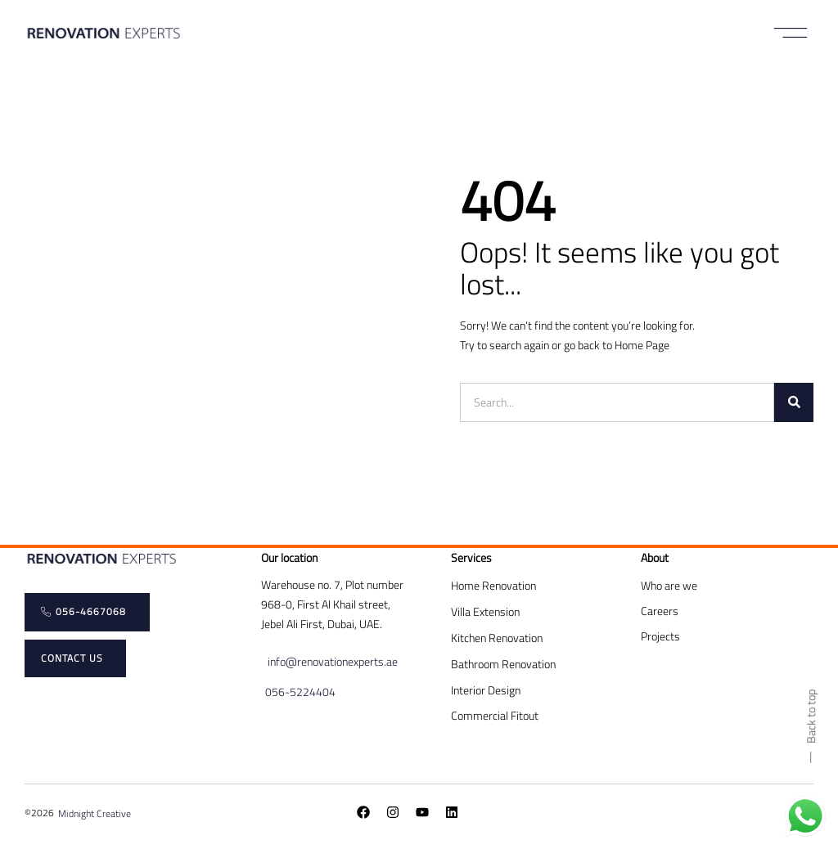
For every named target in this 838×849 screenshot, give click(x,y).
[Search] (793, 402)
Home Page (642, 344)
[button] (791, 32)
